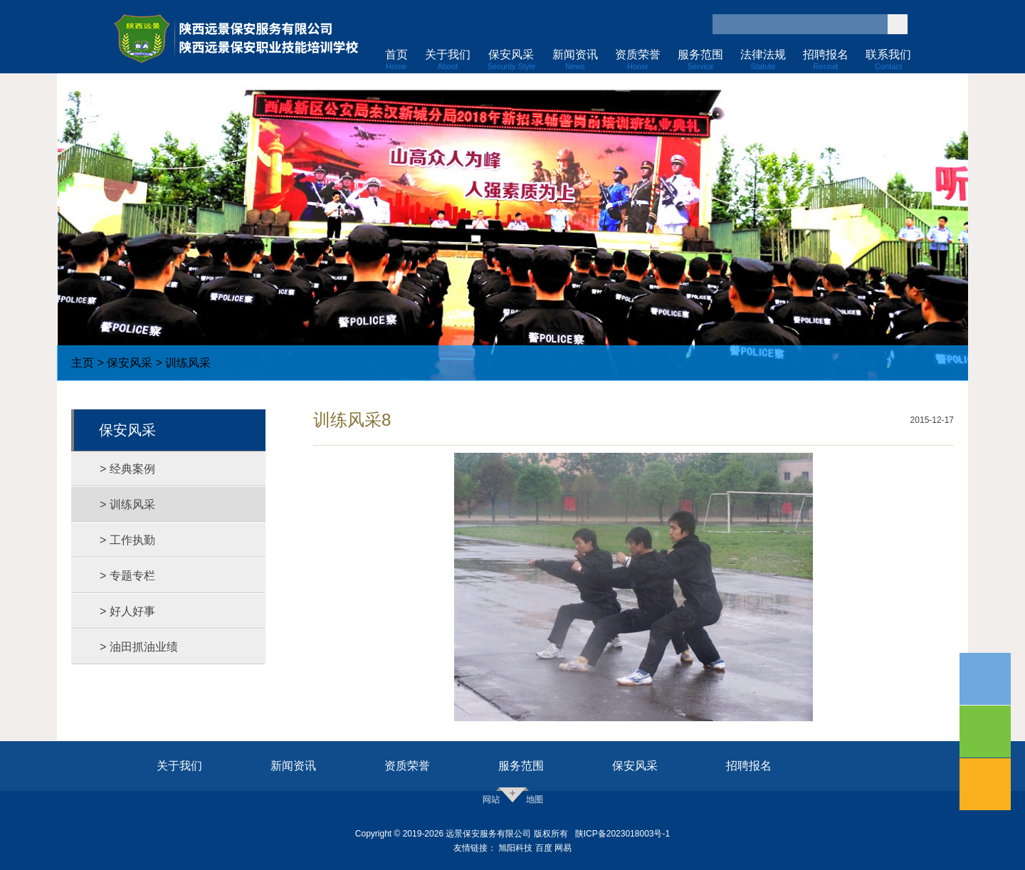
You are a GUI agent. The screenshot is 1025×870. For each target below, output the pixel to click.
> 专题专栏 (127, 576)
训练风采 (188, 363)
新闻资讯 (293, 766)
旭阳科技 (515, 848)
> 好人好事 (127, 611)
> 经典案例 (127, 469)
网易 (563, 848)
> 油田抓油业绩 (139, 647)
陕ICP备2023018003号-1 (622, 834)
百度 (543, 848)
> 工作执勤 (127, 540)
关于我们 (179, 766)
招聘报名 (749, 766)
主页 (82, 363)
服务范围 (521, 766)
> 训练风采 (127, 504)
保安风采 (129, 363)
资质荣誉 (407, 766)
